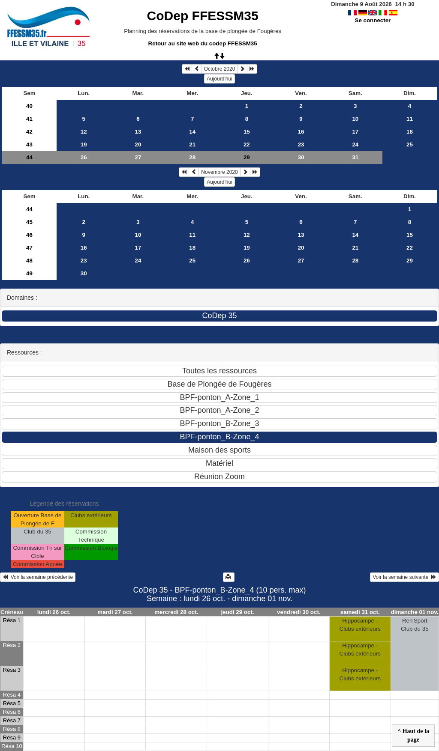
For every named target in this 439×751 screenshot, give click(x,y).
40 (29, 106)
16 (301, 131)
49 (29, 273)
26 (84, 157)
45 (29, 222)
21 (192, 144)
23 (301, 144)
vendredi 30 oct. (298, 612)
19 (84, 144)
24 (355, 144)
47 (29, 247)
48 (29, 260)
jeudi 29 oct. (237, 612)
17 (355, 131)
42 (29, 131)
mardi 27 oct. (114, 612)
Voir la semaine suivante (404, 577)
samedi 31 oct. (360, 612)
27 (138, 157)
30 (301, 157)
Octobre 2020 (219, 69)
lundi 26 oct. (54, 612)
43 (29, 144)
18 (409, 131)
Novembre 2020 (219, 172)
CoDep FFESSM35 (203, 16)
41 (29, 119)
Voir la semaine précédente (38, 577)
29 (409, 260)
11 (409, 119)
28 (192, 157)
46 (29, 235)
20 (138, 144)
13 (138, 131)
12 (84, 131)
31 (355, 157)
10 (355, 119)
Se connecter (373, 20)
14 (192, 131)
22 (247, 144)
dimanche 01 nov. (415, 612)
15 (247, 131)
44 (29, 157)
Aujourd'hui (219, 79)
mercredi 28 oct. (176, 612)
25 (409, 144)
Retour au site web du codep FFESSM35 (202, 43)
